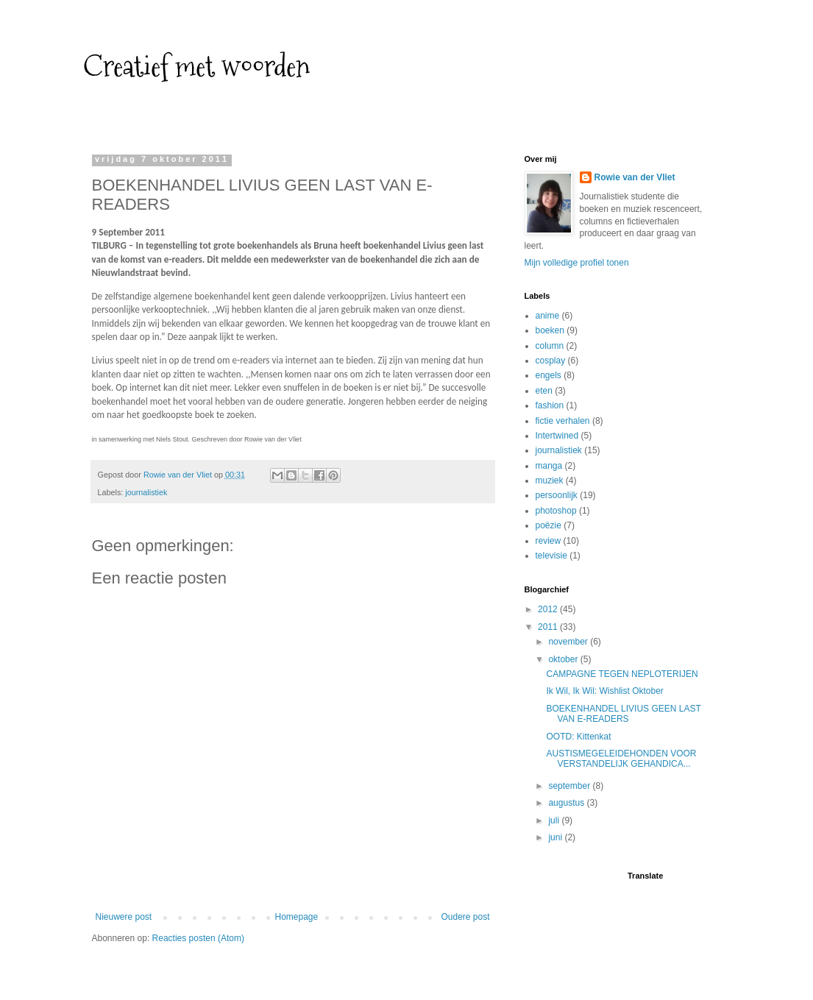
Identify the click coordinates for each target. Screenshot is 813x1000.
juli (554, 820)
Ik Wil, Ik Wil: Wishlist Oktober (604, 691)
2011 (549, 627)
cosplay (551, 360)
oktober (564, 659)
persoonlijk (557, 495)
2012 (549, 609)
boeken (550, 330)
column (550, 346)
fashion (550, 405)
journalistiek (146, 492)
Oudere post (465, 917)
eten (544, 391)
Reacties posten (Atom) (198, 938)
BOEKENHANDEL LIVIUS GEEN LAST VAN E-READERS (623, 713)
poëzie (548, 525)
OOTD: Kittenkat (578, 736)
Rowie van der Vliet (634, 177)
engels (548, 375)
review (548, 541)
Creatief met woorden (196, 66)
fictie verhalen (563, 421)
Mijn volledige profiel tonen (577, 263)
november (569, 641)
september (570, 786)
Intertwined (557, 435)
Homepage (296, 917)
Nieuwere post (124, 917)
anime (548, 316)
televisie (551, 555)
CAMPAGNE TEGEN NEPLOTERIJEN (621, 674)
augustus (567, 803)
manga (549, 466)
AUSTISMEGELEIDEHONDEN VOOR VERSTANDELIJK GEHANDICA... (621, 758)
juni (556, 837)
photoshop (556, 511)
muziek (550, 480)
